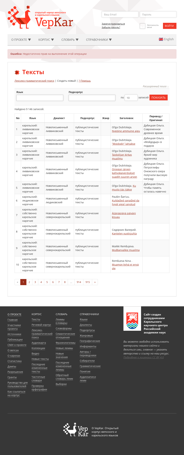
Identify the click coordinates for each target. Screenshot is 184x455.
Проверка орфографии (39, 387)
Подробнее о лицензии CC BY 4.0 (143, 357)
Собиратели (87, 360)
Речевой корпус (41, 324)
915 (88, 282)
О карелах (14, 355)
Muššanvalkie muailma (126, 250)
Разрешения (15, 371)
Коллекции (38, 348)
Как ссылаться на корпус (16, 393)
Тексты (36, 319)
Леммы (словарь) (61, 321)
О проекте (14, 314)
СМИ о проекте (17, 345)
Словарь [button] (70, 40)
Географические (90, 341)
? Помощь (85, 80)
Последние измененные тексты (39, 368)
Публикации (15, 339)
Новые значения (62, 355)
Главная (13, 319)
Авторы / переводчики (88, 353)
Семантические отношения (65, 335)
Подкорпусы (87, 330)
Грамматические (90, 366)
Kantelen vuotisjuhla (124, 233)
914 (79, 282)
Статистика (15, 361)
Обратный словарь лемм (64, 376)
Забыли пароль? (111, 27)
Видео (35, 353)
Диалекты (86, 324)
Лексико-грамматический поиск (34, 80)
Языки (84, 319)
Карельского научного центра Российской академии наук (156, 327)
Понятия (85, 371)
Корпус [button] (46, 40)
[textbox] (19, 98)
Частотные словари (38, 378)
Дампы (12, 366)
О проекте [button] (21, 40)
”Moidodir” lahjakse (123, 143)
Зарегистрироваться (113, 23)
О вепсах (13, 350)
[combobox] (39, 98)
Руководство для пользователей (18, 384)
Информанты (88, 346)
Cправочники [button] (99, 40)
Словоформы (64, 328)
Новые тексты (40, 359)
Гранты (12, 377)
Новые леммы (64, 348)
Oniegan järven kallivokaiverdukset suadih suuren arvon (124, 173)
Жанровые (86, 335)
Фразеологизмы (65, 342)
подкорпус (76, 92)
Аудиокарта (39, 342)
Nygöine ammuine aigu (126, 131)
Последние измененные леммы (64, 366)
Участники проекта (14, 326)
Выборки (61, 384)
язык (19, 92)
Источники (14, 334)
